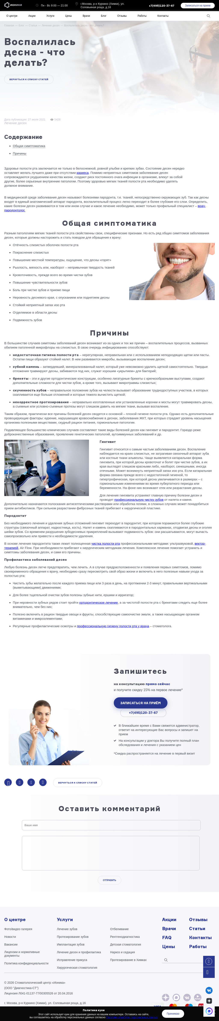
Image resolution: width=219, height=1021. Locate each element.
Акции (32, 15)
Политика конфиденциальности (26, 963)
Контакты (163, 15)
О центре (11, 15)
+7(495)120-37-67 (143, 712)
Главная (9, 25)
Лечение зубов (67, 929)
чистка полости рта (105, 543)
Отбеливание (119, 929)
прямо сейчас (158, 684)
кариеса (83, 172)
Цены (68, 15)
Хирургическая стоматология (77, 967)
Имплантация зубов (70, 944)
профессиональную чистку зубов (139, 499)
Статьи (33, 25)
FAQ (167, 937)
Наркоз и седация (122, 952)
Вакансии (11, 944)
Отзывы (122, 15)
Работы (142, 15)
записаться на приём (140, 703)
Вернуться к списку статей (28, 79)
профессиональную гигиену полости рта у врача (113, 626)
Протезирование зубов (73, 936)
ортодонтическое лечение (98, 602)
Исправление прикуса (72, 960)
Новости (10, 936)
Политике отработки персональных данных (132, 1017)
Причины (19, 153)
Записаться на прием (197, 5)
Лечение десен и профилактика (79, 952)
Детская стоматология (125, 944)
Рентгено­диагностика (125, 936)
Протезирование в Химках (128, 960)
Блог (21, 25)
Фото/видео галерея (18, 929)
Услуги (50, 15)
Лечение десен (50, 25)
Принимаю (173, 1013)
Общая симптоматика (29, 146)
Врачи (86, 15)
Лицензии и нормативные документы (22, 953)
